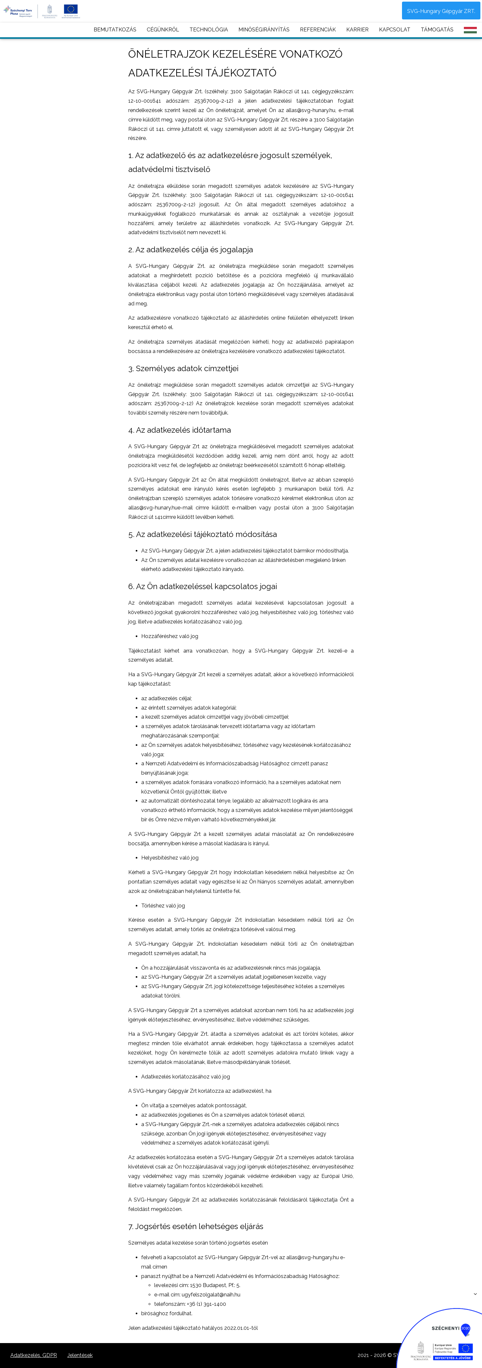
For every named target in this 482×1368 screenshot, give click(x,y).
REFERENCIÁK (318, 30)
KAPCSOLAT (394, 30)
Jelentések (80, 1355)
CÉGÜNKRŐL (163, 30)
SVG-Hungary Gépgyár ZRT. (441, 11)
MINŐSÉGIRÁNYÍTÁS (264, 30)
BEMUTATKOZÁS (115, 30)
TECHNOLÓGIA (208, 30)
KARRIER (357, 30)
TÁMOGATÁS (437, 30)
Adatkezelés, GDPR (33, 1355)
